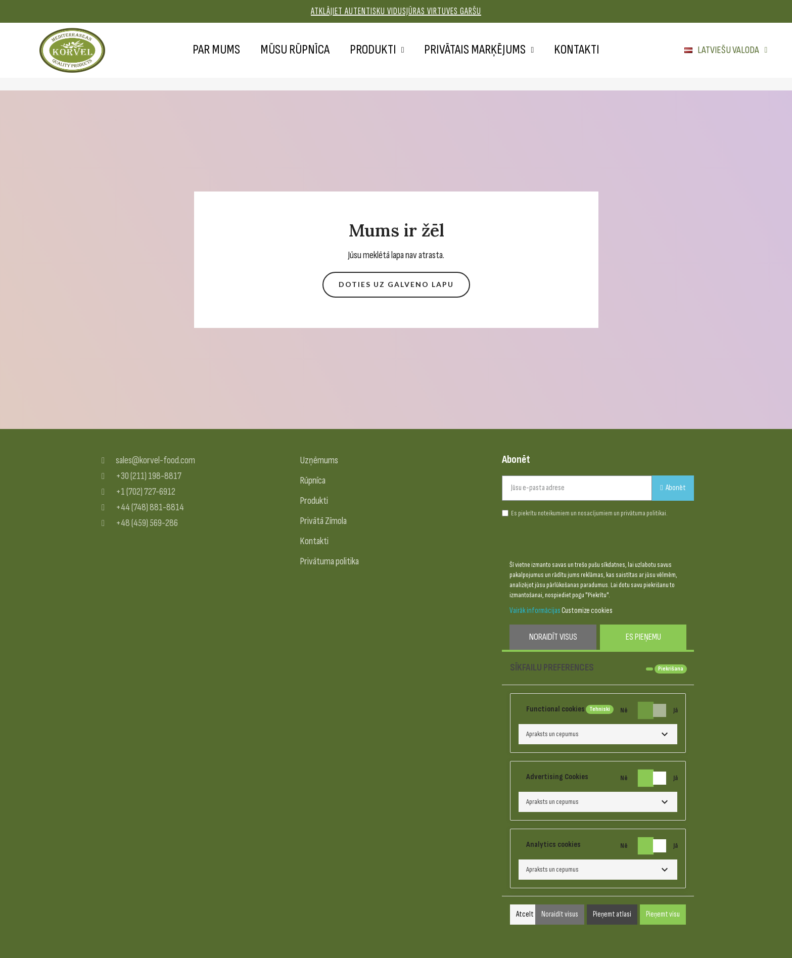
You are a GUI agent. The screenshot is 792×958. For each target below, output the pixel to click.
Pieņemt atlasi (612, 914)
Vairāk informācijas (535, 610)
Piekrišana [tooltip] (670, 669)
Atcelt (525, 914)
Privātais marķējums (479, 50)
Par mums (216, 50)
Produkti (377, 50)
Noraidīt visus (553, 637)
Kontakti (576, 50)
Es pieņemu (643, 637)
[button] (396, 285)
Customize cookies (587, 610)
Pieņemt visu (663, 914)
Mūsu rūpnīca (295, 50)
